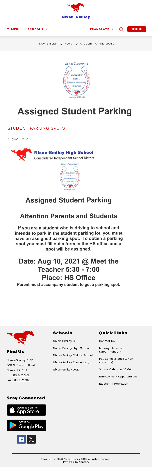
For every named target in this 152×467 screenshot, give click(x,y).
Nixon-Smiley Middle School (73, 355)
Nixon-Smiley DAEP (67, 369)
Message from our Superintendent (112, 349)
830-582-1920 (21, 380)
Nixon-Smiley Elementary (71, 362)
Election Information (113, 383)
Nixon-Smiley (47, 43)
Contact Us (107, 341)
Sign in (136, 29)
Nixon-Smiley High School (71, 348)
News (68, 43)
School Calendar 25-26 (115, 369)
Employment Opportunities (118, 376)
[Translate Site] (102, 29)
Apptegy (84, 461)
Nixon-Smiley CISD (66, 341)
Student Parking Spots (97, 43)
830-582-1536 (21, 375)
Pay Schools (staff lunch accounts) (116, 360)
